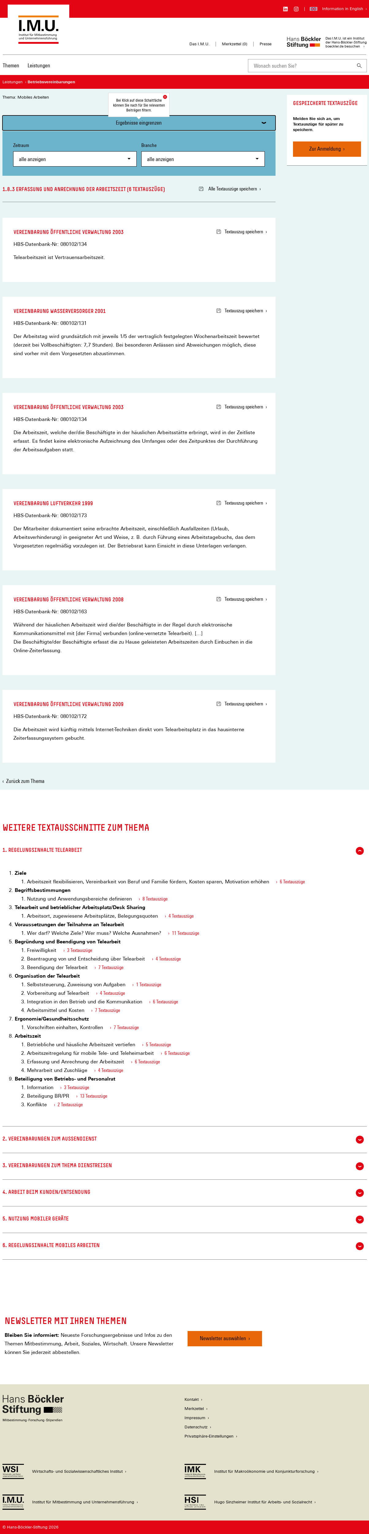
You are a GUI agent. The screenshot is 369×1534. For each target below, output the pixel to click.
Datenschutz (195, 1427)
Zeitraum (75, 154)
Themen (11, 65)
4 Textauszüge (181, 916)
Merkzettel (194, 1408)
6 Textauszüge (292, 882)
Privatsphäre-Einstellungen (209, 1436)
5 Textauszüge (158, 1044)
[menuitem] (11, 69)
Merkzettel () (234, 44)
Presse (266, 44)
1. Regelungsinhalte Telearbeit (183, 851)
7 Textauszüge (111, 967)
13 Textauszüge (93, 1096)
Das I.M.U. (199, 44)
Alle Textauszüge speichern (228, 189)
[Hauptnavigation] (26, 65)
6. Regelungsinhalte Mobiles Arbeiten (183, 1246)
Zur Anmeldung (325, 148)
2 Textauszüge (70, 1104)
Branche (203, 154)
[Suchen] (359, 65)
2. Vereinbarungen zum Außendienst (183, 1140)
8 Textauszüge (155, 899)
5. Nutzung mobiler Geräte (183, 1220)
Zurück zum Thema (25, 781)
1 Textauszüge (148, 984)
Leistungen (39, 65)
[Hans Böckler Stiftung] (33, 1420)
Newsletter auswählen (223, 1338)
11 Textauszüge (185, 933)
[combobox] (300, 65)
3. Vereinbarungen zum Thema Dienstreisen (183, 1166)
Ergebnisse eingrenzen (139, 122)
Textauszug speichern (239, 232)
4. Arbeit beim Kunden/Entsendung (183, 1193)
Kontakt (191, 1399)
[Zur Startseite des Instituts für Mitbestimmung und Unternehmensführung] (38, 41)
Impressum (194, 1418)
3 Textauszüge (79, 950)
